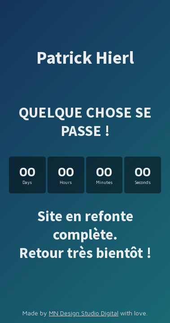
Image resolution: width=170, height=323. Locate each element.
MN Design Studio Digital (83, 313)
